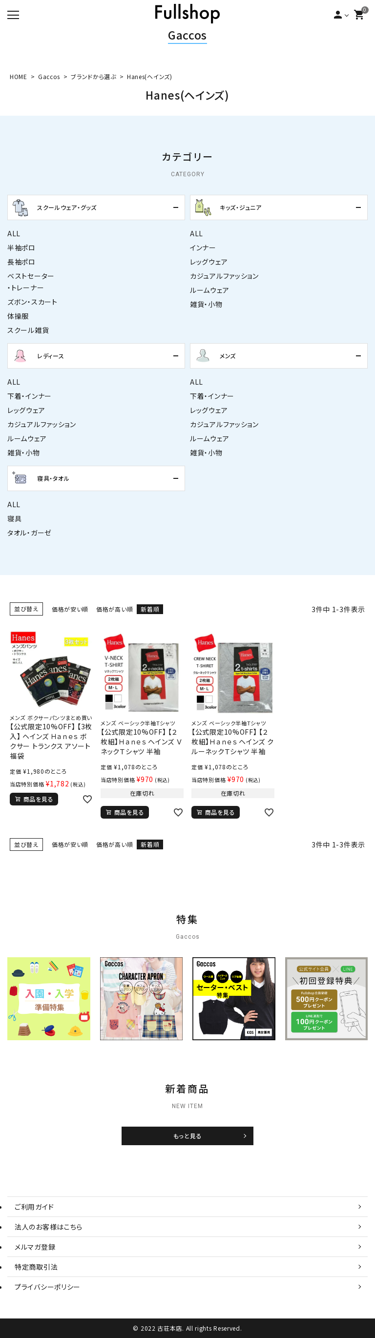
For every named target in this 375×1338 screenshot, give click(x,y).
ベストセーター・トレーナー (31, 281)
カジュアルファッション (224, 276)
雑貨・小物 (206, 304)
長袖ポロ (21, 262)
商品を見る (38, 799)
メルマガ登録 (35, 1247)
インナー (203, 247)
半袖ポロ (21, 247)
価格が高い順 (114, 609)
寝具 (14, 518)
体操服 (18, 316)
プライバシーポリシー (48, 1287)
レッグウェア (209, 262)
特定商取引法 (36, 1267)
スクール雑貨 (28, 330)
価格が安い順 (70, 609)
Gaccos (187, 34)
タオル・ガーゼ (29, 532)
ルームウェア (209, 290)
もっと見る (187, 1136)
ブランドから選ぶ (93, 76)
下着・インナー (29, 396)
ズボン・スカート (32, 302)
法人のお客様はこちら (49, 1227)
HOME (18, 76)
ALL (14, 233)
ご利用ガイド (34, 1207)
